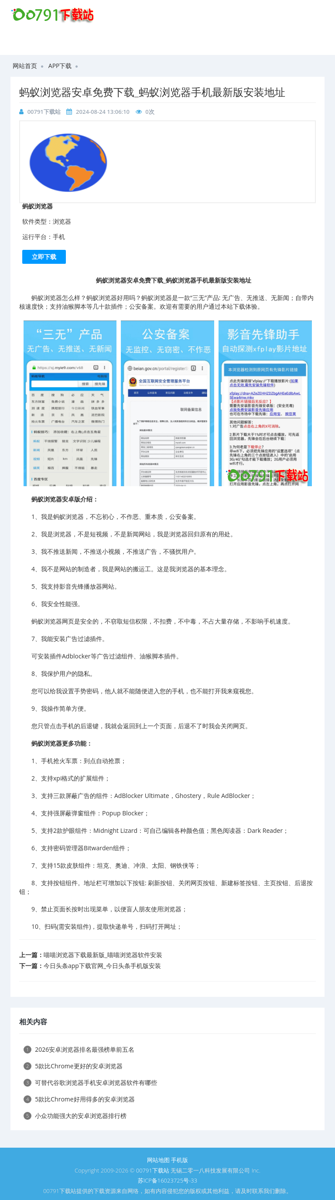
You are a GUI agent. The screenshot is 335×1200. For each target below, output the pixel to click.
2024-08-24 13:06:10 (103, 112)
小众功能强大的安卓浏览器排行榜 (75, 1115)
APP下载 (60, 65)
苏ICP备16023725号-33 (167, 1180)
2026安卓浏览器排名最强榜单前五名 (79, 1049)
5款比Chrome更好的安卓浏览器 (73, 1066)
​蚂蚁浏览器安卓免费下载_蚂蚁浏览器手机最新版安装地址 (152, 92)
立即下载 (44, 256)
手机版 (179, 1160)
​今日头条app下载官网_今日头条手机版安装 (102, 965)
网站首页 (25, 65)
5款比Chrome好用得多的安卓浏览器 (79, 1099)
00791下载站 (44, 112)
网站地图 (158, 1160)
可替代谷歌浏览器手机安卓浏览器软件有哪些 (90, 1082)
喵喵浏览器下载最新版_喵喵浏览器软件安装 (103, 955)
